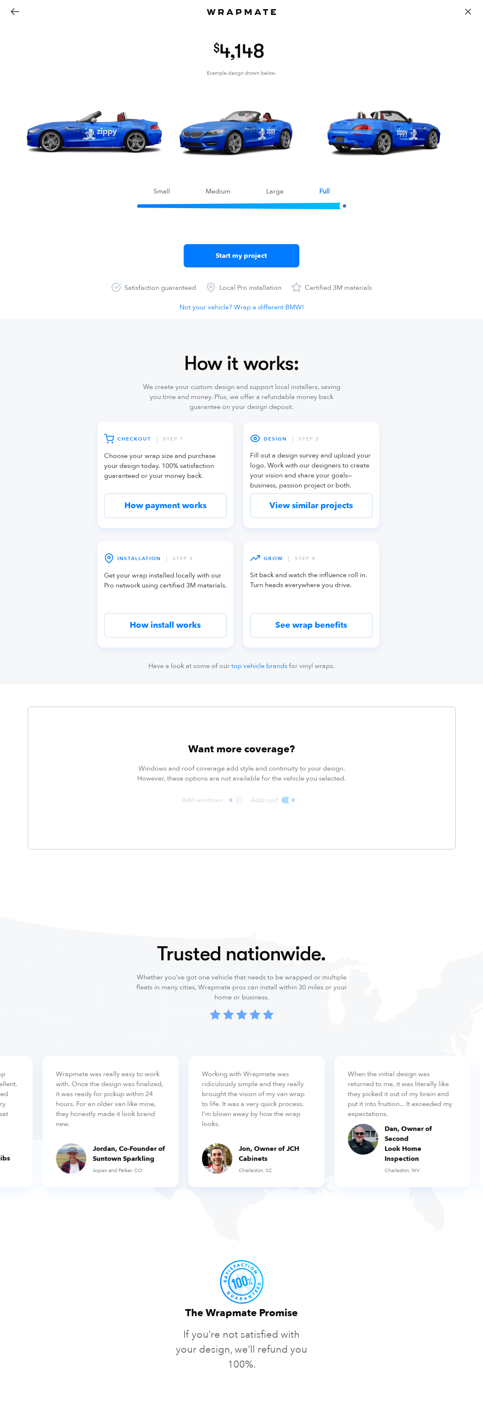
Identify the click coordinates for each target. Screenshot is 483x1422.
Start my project (241, 255)
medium (218, 191)
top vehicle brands (259, 666)
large (275, 191)
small (161, 191)
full (324, 191)
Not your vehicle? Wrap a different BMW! (242, 307)
